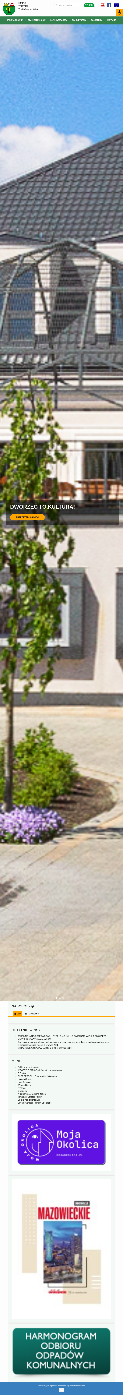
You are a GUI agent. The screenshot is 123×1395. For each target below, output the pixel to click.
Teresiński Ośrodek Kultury (30, 1097)
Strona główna (15, 20)
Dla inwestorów (58, 20)
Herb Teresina (24, 1082)
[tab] (17, 1014)
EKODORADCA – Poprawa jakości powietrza (38, 1076)
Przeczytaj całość (27, 517)
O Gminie (22, 1073)
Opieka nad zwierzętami (29, 1100)
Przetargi (22, 1088)
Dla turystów (79, 20)
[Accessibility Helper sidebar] (119, 12)
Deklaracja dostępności (28, 1067)
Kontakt (111, 20)
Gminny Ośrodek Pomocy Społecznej (35, 1103)
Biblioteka (22, 1091)
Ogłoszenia (97, 20)
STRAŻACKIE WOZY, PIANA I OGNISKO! (37, 1048)
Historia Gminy (24, 1079)
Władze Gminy (24, 1085)
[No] (119, 1388)
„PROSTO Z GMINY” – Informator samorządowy (40, 1070)
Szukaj (89, 5)
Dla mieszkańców (36, 20)
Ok (61, 1390)
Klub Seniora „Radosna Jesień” (32, 1094)
